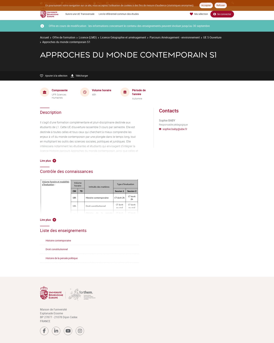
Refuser (221, 5)
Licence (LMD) (88, 37)
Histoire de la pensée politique (62, 258)
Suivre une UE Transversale (79, 14)
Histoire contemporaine (58, 240)
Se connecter (222, 14)
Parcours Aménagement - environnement (175, 37)
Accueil (44, 37)
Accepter (206, 5)
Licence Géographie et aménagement (123, 37)
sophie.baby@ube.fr (175, 129)
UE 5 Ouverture (212, 37)
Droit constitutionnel (57, 249)
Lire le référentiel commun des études (119, 14)
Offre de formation (63, 37)
